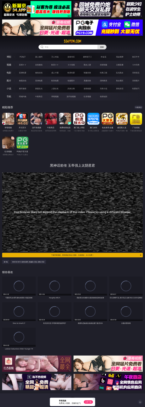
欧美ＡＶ (55, 64)
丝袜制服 (103, 64)
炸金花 (103, 57)
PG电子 (23, 57)
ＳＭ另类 (135, 64)
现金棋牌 (119, 57)
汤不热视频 (71, 96)
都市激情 (22, 88)
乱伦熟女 (119, 72)
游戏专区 (71, 57)
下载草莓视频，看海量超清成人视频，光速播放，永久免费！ (96, 255)
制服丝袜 (87, 72)
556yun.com (72, 41)
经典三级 (103, 72)
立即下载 (88, 402)
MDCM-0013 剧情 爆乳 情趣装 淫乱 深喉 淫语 (28, 262)
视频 (9, 64)
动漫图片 (71, 80)
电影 (9, 72)
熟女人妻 (87, 64)
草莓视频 (55, 96)
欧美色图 (55, 80)
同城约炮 (22, 96)
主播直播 (119, 64)
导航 (9, 96)
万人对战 (55, 57)
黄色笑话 (119, 88)
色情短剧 (103, 96)
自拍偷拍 (38, 64)
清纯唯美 (103, 80)
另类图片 (135, 80)
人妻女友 (55, 88)
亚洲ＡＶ (22, 64)
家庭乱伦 (38, 88)
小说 (9, 88)
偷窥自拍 (22, 80)
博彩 (9, 56)
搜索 (102, 47)
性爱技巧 (135, 88)
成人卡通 (55, 72)
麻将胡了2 (87, 57)
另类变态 (135, 72)
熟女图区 (119, 80)
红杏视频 (87, 96)
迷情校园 (87, 88)
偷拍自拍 (38, 72)
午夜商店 (38, 96)
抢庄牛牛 (135, 57)
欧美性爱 (71, 72)
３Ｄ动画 (71, 64)
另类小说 (103, 88)
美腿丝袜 (87, 80)
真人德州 (38, 57)
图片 (9, 80)
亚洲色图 (38, 80)
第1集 (6, 262)
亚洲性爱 (22, 72)
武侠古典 (71, 88)
